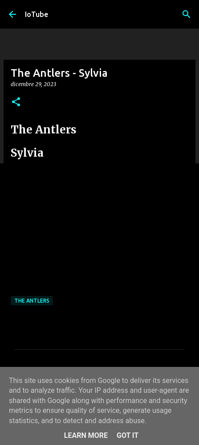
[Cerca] (186, 14)
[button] (16, 102)
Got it (127, 435)
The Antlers (31, 301)
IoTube (36, 14)
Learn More (86, 435)
